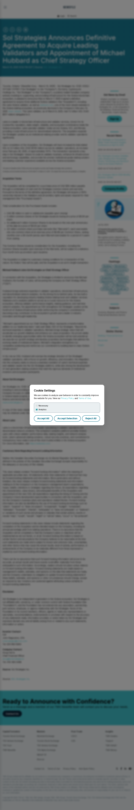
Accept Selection (67, 418)
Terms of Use (84, 398)
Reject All (90, 418)
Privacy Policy (67, 398)
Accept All (43, 418)
